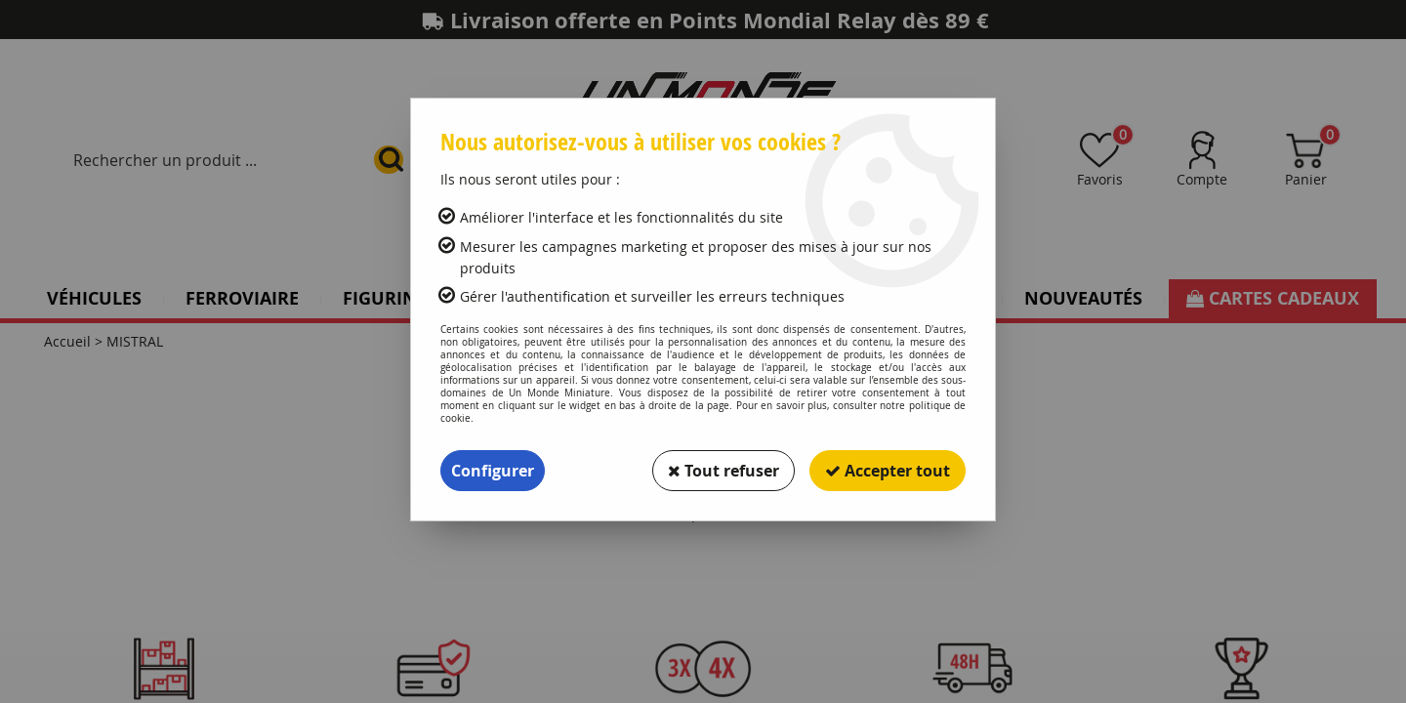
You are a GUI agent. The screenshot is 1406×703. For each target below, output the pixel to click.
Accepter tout (887, 470)
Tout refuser (723, 470)
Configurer (492, 470)
